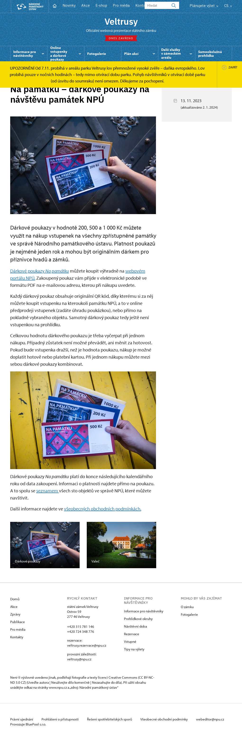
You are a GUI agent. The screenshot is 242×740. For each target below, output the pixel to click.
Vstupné (130, 641)
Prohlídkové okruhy (138, 618)
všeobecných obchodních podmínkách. (102, 509)
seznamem (47, 491)
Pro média (121, 5)
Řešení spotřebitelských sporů (110, 719)
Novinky (69, 5)
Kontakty (16, 637)
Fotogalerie (189, 614)
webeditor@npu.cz (210, 719)
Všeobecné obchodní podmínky (164, 719)
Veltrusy (121, 21)
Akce (85, 5)
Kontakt (142, 5)
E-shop (101, 5)
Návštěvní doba (135, 626)
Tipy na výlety (134, 649)
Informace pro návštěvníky (143, 611)
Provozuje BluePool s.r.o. (28, 724)
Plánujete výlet (204, 5)
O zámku (187, 607)
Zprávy (15, 614)
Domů (14, 599)
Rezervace (131, 634)
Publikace (17, 622)
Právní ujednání (22, 719)
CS (228, 5)
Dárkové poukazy (39, 271)
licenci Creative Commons (117, 677)
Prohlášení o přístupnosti (60, 719)
